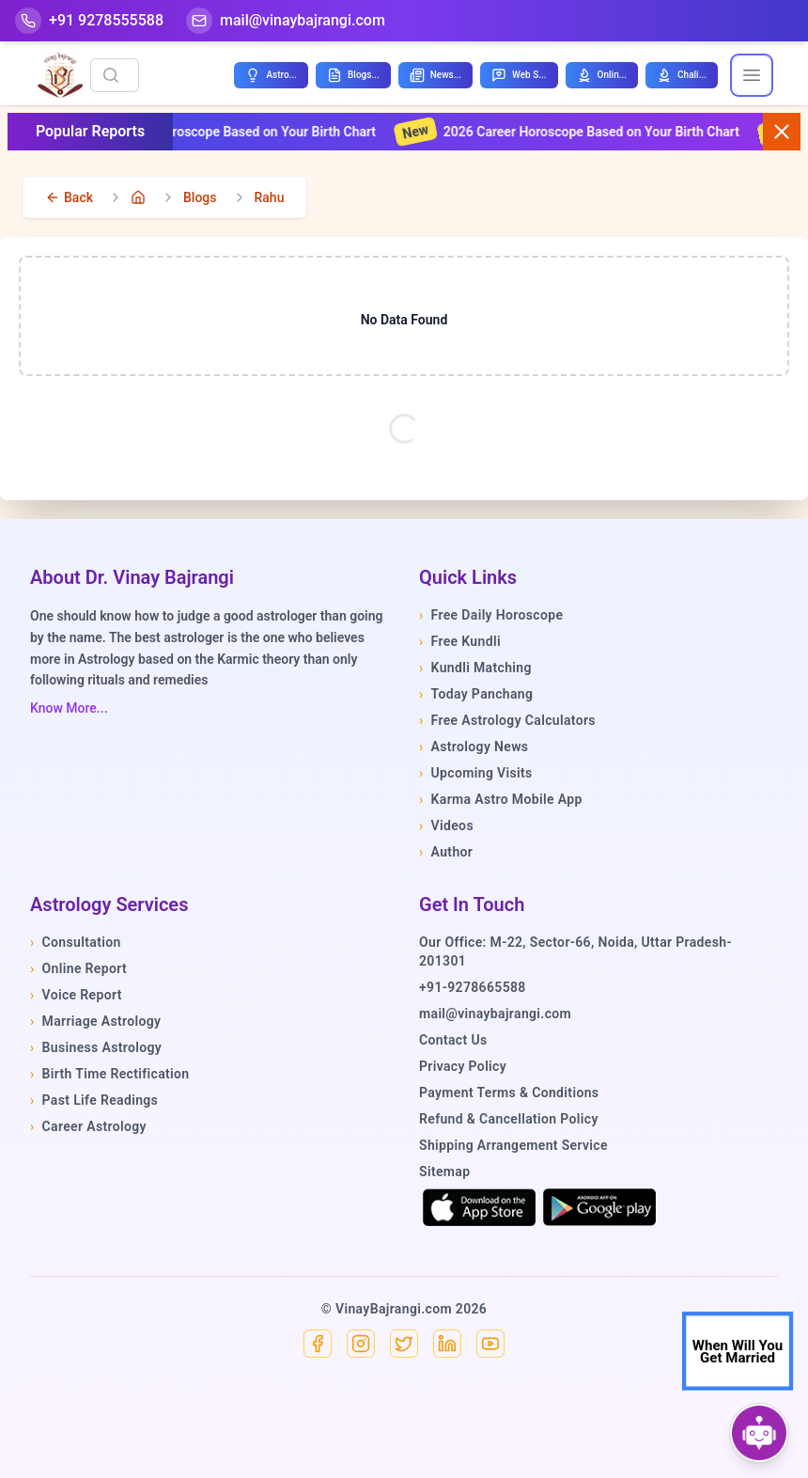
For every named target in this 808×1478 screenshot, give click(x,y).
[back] (69, 197)
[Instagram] (361, 1343)
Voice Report (76, 994)
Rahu (270, 197)
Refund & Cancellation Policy (508, 1118)
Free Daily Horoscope (491, 614)
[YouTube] (490, 1343)
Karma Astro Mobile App (501, 799)
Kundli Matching (475, 667)
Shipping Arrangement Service (513, 1145)
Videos (446, 825)
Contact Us (453, 1039)
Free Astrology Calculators (507, 720)
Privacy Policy (462, 1066)
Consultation (75, 942)
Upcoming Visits (476, 772)
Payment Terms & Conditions (508, 1092)
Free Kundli (460, 641)
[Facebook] (317, 1343)
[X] (404, 1343)
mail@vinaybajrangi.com (495, 1013)
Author (446, 851)
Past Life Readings (94, 1100)
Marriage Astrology (95, 1021)
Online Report (78, 968)
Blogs (200, 197)
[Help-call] (89, 21)
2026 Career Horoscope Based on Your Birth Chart (581, 131)
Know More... (69, 707)
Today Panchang (476, 693)
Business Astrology (96, 1047)
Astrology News (473, 746)
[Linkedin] (447, 1343)
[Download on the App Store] (479, 1207)
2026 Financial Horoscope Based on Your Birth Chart (210, 131)
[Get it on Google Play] (599, 1207)
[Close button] (781, 131)
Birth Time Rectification (110, 1073)
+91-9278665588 (472, 987)
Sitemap (444, 1171)
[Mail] (285, 21)
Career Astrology (88, 1126)
